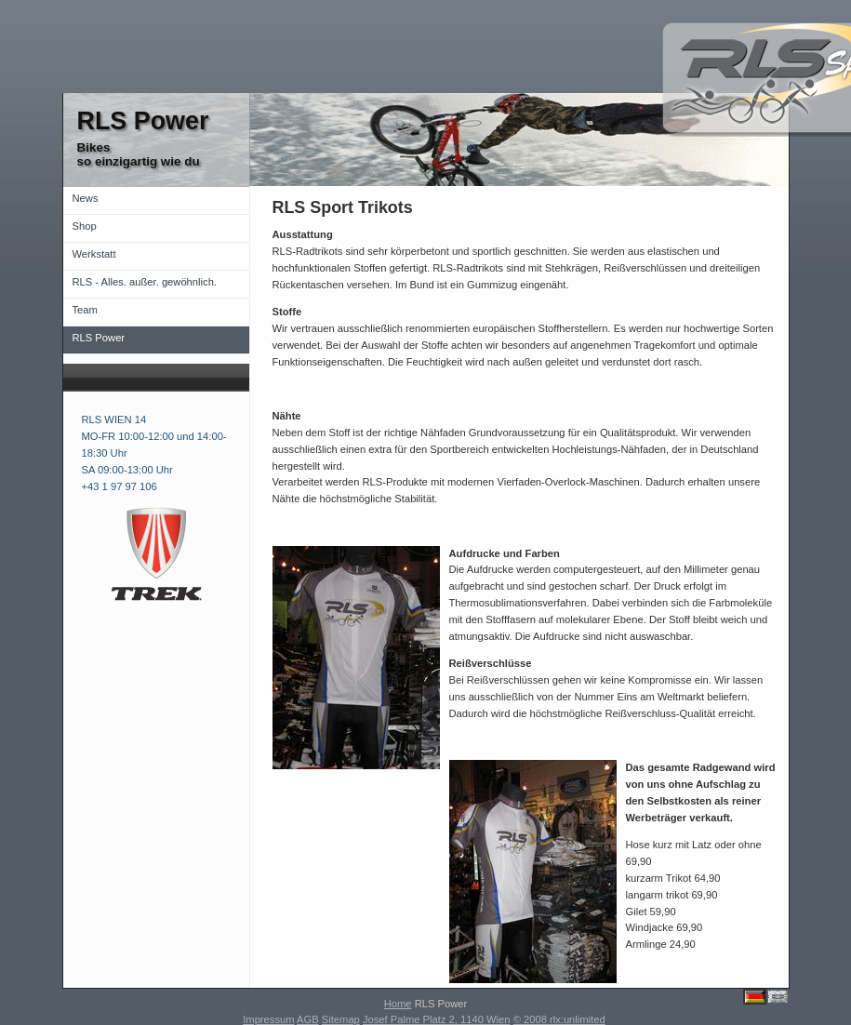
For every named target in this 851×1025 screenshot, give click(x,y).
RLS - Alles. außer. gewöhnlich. (145, 281)
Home (398, 1003)
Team (85, 309)
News (86, 198)
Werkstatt (94, 254)
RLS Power (99, 337)
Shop (85, 226)
